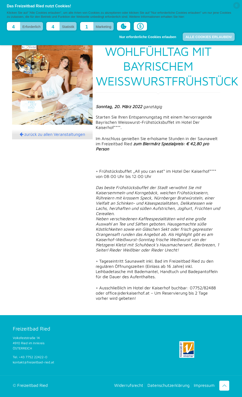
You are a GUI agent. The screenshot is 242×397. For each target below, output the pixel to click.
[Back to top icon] (224, 386)
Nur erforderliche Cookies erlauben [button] (147, 37)
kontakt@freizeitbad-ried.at (33, 362)
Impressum (204, 385)
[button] (25, 26)
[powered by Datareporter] (236, 8)
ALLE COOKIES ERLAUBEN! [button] (209, 37)
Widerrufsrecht (128, 385)
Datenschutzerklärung (168, 385)
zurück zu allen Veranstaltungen (52, 134)
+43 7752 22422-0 (33, 357)
